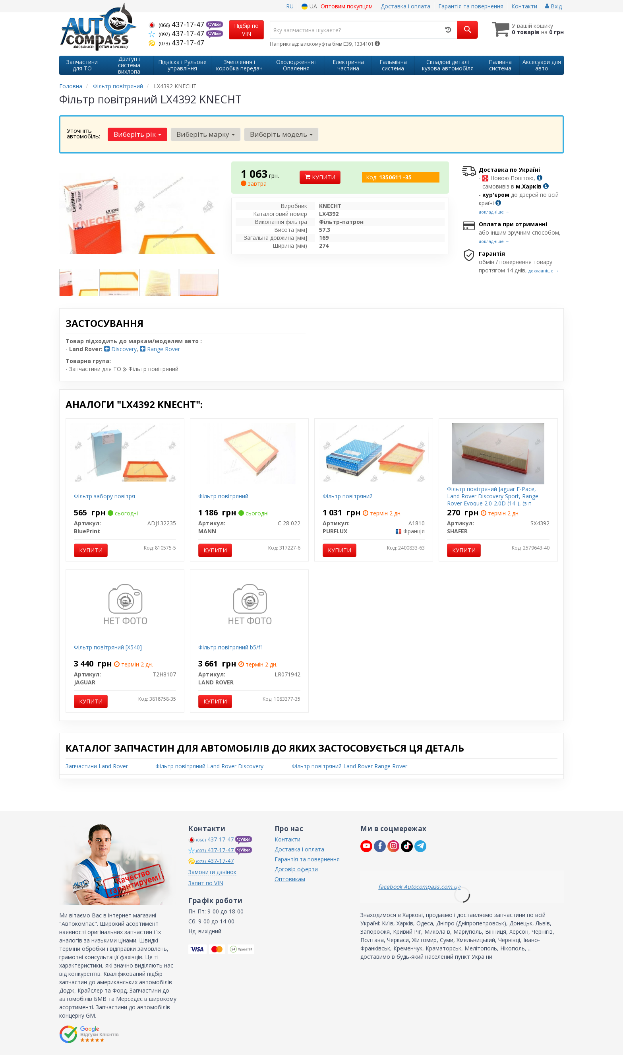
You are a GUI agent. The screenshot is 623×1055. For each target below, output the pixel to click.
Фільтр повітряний (223, 496)
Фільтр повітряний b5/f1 (230, 647)
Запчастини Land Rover (97, 766)
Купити (320, 177)
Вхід (553, 6)
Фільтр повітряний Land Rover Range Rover (349, 766)
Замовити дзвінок (212, 872)
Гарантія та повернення (470, 6)
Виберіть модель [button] (281, 134)
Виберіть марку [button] (205, 134)
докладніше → (494, 212)
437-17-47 (177, 24)
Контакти (524, 6)
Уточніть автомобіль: (83, 133)
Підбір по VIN (246, 29)
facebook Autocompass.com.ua (419, 886)
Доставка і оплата (405, 6)
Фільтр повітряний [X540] (108, 647)
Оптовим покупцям (347, 6)
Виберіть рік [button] (137, 134)
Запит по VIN (205, 883)
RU (290, 6)
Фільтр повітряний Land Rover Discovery (209, 766)
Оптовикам (290, 879)
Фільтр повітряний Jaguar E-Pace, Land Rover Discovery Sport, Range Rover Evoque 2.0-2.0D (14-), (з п (492, 496)
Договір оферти (296, 869)
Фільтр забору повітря (104, 496)
